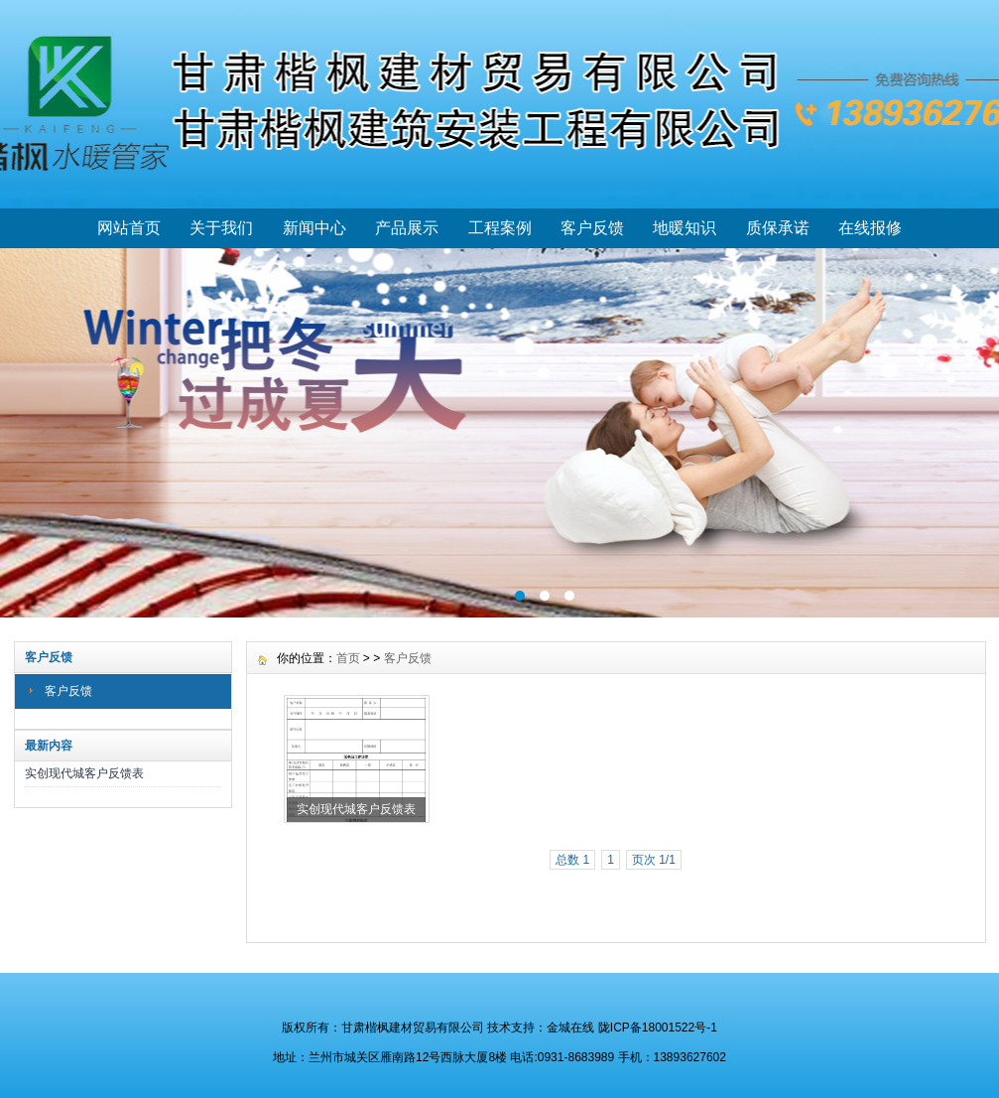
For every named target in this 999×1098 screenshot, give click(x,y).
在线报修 (870, 227)
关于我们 (221, 227)
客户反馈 (592, 227)
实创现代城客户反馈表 (84, 773)
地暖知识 (684, 227)
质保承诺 (778, 227)
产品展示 (406, 227)
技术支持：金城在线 (540, 1027)
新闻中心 (314, 227)
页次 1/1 (654, 860)
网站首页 (129, 227)
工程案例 (500, 227)
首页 (348, 658)
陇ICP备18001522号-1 (657, 1027)
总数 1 (572, 860)
